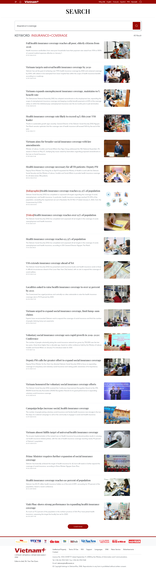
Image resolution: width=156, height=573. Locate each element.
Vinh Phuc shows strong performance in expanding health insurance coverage (62, 506)
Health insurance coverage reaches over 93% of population (61, 215)
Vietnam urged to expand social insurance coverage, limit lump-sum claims (62, 312)
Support (89, 549)
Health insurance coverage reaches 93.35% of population (63, 190)
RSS (82, 549)
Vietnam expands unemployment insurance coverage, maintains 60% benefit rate (63, 93)
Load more (78, 526)
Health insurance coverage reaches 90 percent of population (58, 480)
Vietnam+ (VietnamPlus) (32, 1)
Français (116, 2)
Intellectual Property (59, 549)
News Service (115, 549)
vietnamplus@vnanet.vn (65, 563)
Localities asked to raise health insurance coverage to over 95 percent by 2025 (63, 288)
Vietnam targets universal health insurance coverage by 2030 (58, 67)
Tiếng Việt (102, 2)
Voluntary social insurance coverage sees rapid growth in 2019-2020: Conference (63, 336)
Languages (98, 549)
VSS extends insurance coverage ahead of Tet (50, 263)
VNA (106, 549)
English (109, 2)
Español (122, 2)
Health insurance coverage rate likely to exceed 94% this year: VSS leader (61, 118)
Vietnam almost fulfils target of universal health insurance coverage (62, 432)
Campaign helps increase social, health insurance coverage (57, 408)
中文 (128, 2)
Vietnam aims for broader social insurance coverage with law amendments (58, 143)
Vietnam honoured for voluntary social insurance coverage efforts (61, 384)
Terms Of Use (73, 549)
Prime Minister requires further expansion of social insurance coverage (59, 458)
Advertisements (128, 549)
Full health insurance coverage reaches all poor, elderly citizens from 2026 (62, 44)
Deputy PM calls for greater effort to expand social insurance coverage (63, 360)
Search (78, 11)
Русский (134, 2)
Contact (55, 552)
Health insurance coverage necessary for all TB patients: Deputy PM (62, 166)
